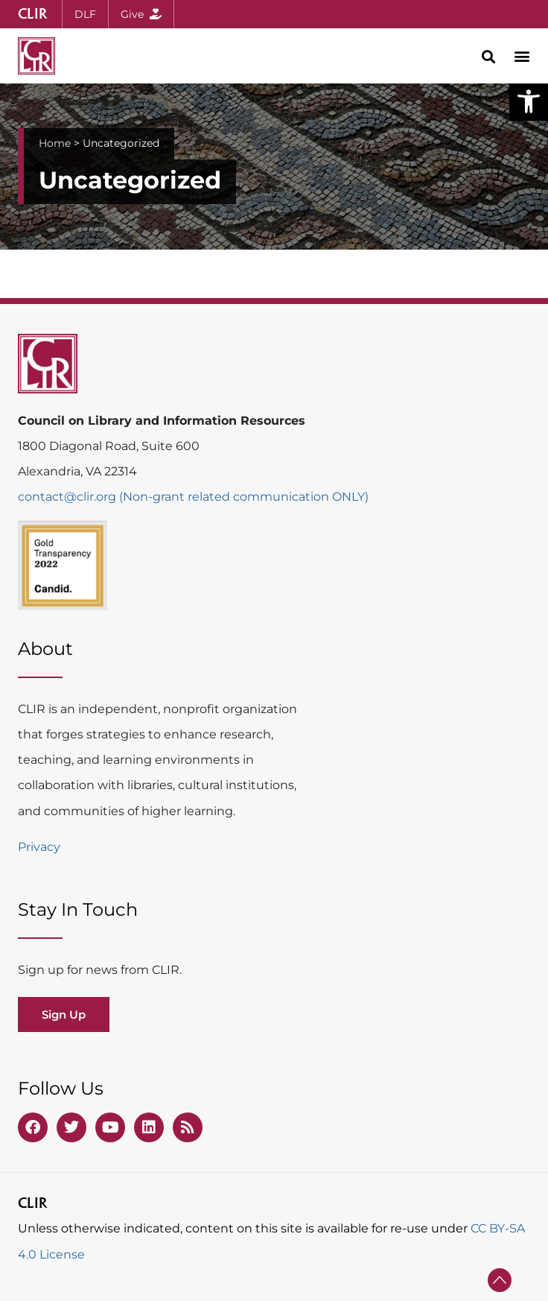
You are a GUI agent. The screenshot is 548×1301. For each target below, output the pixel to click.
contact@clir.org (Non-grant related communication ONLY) (193, 497)
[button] (528, 101)
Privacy (39, 847)
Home (55, 143)
